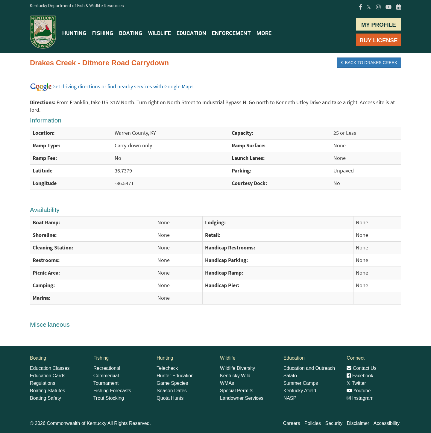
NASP (290, 398)
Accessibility (387, 423)
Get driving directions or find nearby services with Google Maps (112, 86)
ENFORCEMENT (231, 33)
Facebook (360, 375)
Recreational (106, 368)
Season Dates (172, 390)
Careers (291, 423)
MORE (264, 33)
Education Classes (50, 368)
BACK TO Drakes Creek (369, 62)
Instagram (360, 398)
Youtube (359, 390)
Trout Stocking (108, 398)
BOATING (130, 33)
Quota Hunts (170, 398)
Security (333, 423)
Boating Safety (45, 398)
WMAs (227, 383)
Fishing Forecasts (112, 390)
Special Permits (236, 390)
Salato (290, 375)
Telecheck (167, 368)
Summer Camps (300, 383)
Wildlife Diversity (237, 368)
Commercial (106, 375)
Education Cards (47, 375)
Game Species (172, 383)
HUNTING (74, 33)
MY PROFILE (378, 25)
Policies (312, 423)
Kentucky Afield (299, 390)
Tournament (106, 383)
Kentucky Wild (235, 375)
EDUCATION (191, 33)
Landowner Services (241, 398)
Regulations (42, 383)
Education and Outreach (309, 368)
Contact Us (362, 368)
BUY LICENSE (378, 40)
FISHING (102, 33)
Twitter (356, 383)
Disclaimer (358, 423)
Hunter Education (175, 375)
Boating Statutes (47, 390)
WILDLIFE (159, 33)
